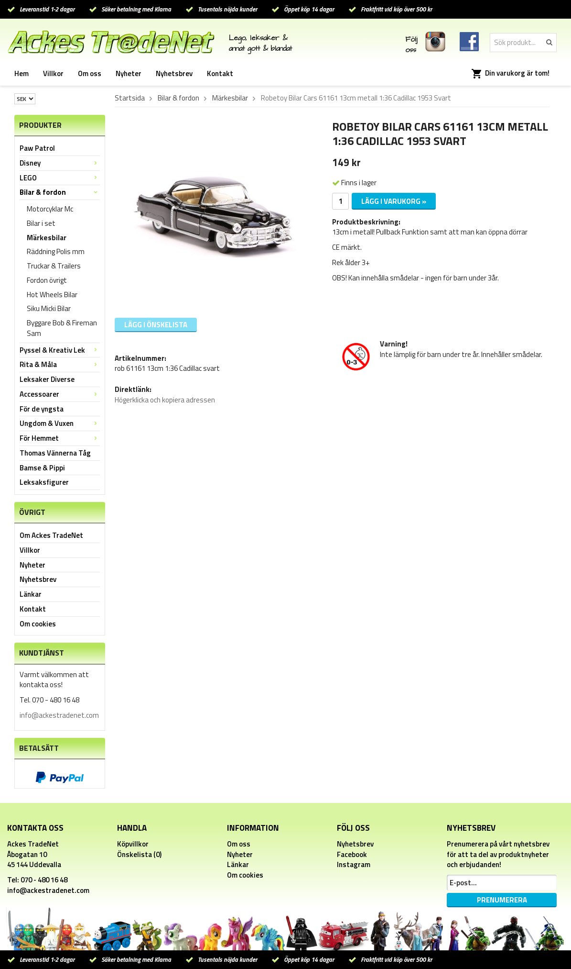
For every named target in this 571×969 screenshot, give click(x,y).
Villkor (53, 73)
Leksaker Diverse (47, 379)
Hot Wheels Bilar (52, 294)
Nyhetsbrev (174, 73)
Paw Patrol (37, 148)
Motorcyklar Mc (50, 208)
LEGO (60, 177)
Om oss (89, 73)
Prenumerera (502, 899)
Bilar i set (41, 223)
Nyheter (128, 73)
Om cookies (38, 623)
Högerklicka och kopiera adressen (165, 399)
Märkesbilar (46, 237)
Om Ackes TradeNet (51, 535)
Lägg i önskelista (155, 324)
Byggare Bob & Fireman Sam (62, 328)
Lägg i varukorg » (393, 201)
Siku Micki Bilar (49, 308)
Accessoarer (60, 394)
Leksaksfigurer (44, 482)
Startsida (130, 98)
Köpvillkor (133, 843)
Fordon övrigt (47, 280)
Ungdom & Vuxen (60, 423)
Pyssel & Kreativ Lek (60, 350)
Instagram (353, 864)
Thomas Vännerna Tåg (55, 452)
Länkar (31, 594)
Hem (21, 73)
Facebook (352, 854)
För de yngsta (42, 408)
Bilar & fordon (60, 192)
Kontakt (220, 73)
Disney (60, 162)
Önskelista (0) (139, 854)
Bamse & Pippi (42, 467)
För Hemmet (60, 438)
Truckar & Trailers (54, 265)
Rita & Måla (60, 364)
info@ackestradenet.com (59, 715)
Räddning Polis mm (56, 251)
